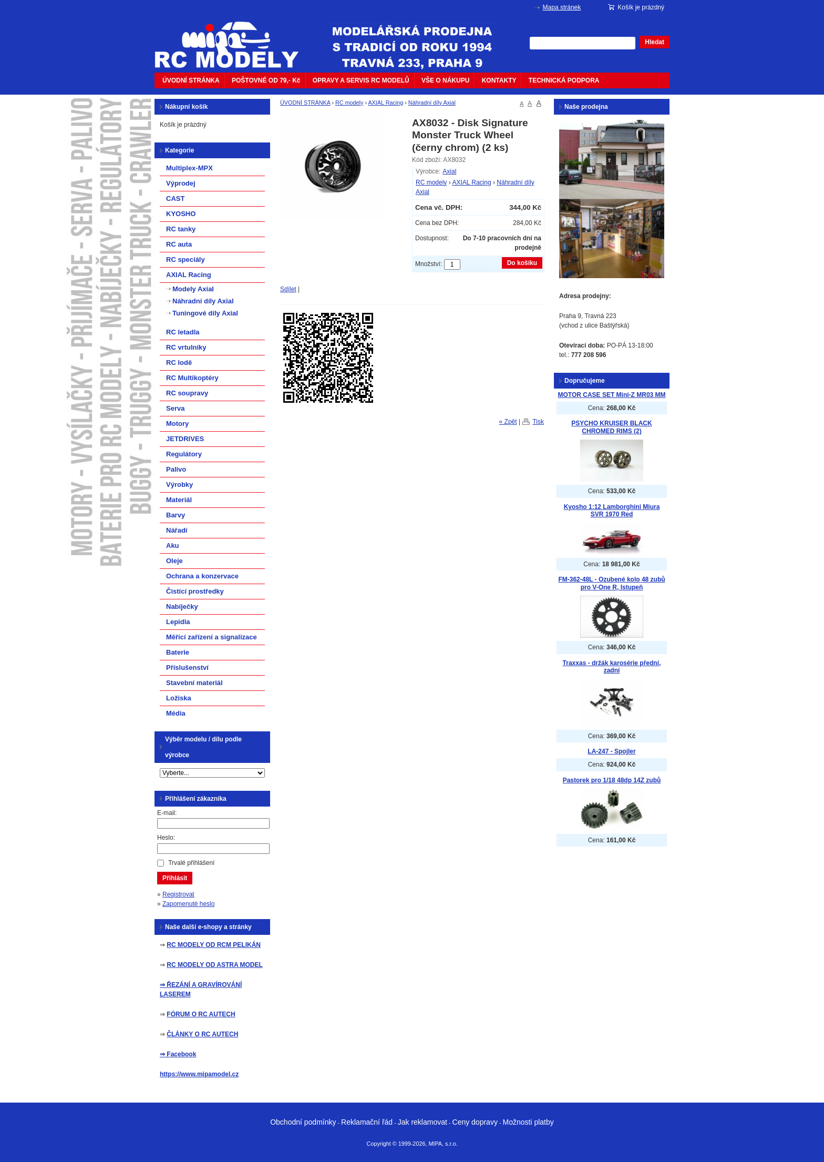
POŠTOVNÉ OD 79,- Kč (266, 80)
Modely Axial (193, 289)
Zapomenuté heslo (188, 904)
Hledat (654, 42)
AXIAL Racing (385, 102)
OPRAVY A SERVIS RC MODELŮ (361, 80)
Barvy (175, 515)
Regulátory (184, 454)
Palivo (176, 469)
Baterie (177, 652)
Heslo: (166, 837)
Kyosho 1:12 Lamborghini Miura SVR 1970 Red (612, 510)
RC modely (349, 102)
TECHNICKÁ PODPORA (564, 80)
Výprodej (180, 183)
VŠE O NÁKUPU (445, 80)
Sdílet (288, 289)
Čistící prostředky (195, 591)
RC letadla (183, 332)
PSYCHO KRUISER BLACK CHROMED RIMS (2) (611, 427)
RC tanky (180, 229)
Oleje (174, 561)
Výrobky (179, 484)
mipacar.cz (233, 38)
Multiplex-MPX (189, 168)
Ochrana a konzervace (202, 576)
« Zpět (508, 421)
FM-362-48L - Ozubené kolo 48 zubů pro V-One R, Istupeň (611, 583)
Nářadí (176, 530)
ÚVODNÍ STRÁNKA (191, 80)
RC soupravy (187, 393)
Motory (177, 423)
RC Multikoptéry (192, 378)
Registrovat (178, 894)
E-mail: (167, 813)
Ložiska (178, 698)
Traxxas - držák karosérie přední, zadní (612, 667)
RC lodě (179, 362)
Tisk (538, 421)
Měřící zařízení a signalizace (211, 637)
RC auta (179, 244)
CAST (175, 198)
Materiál (179, 500)
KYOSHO (180, 214)
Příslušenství (187, 667)
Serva (175, 408)
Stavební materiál (194, 683)
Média (176, 713)
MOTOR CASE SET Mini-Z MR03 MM (611, 395)
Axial (449, 171)
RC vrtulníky (186, 347)
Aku (172, 545)
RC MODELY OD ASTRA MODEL (214, 965)
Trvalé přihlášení (191, 863)
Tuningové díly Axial (205, 313)
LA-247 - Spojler (611, 751)
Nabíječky (182, 606)
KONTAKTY (499, 80)
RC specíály (185, 259)
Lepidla (178, 622)
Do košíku (522, 263)
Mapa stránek (562, 7)
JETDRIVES (185, 439)
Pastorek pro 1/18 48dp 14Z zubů (612, 780)
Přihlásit (174, 878)
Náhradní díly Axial (432, 102)
